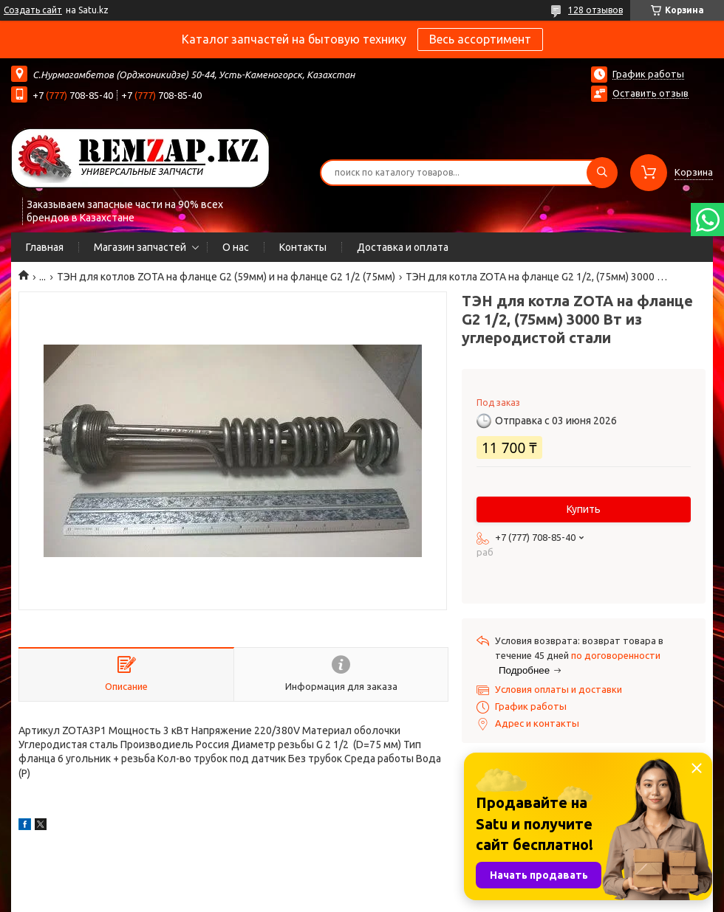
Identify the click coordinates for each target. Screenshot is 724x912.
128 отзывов (595, 10)
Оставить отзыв (650, 93)
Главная (45, 247)
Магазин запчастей (140, 247)
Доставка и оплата (402, 247)
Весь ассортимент (480, 39)
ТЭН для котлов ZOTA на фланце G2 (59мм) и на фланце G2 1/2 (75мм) (226, 277)
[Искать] (602, 172)
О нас (235, 247)
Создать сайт (33, 10)
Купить (584, 509)
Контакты (303, 247)
